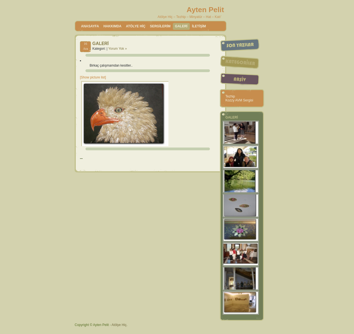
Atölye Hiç (118, 325)
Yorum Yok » (117, 49)
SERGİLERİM (160, 26)
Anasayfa (90, 26)
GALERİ (181, 26)
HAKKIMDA (112, 26)
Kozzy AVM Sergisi (239, 100)
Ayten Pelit (205, 10)
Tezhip (230, 96)
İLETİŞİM (199, 26)
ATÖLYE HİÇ (135, 26)
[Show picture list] (93, 77)
